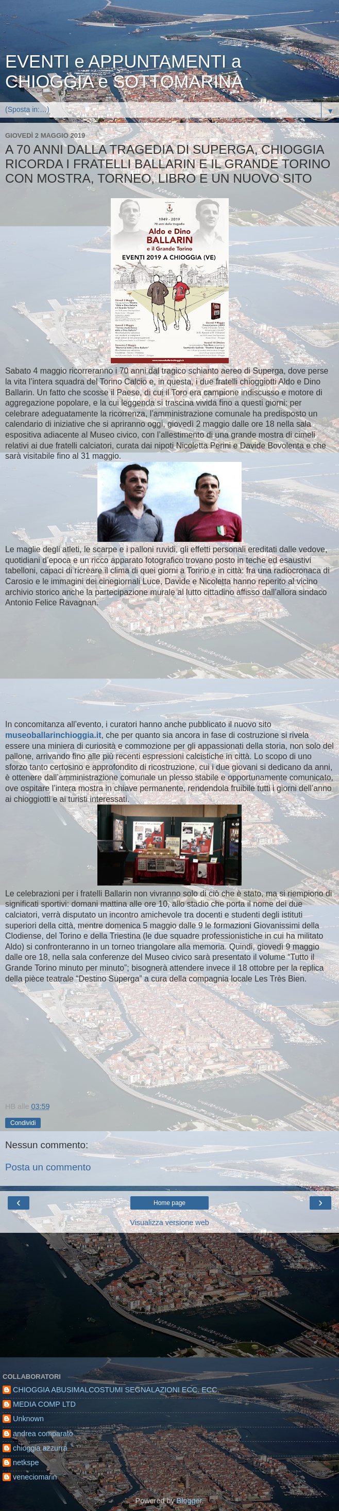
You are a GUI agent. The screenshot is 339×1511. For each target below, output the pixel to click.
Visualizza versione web (169, 1222)
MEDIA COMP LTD (44, 1404)
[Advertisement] (169, 28)
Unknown (28, 1418)
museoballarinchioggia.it (53, 735)
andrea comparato (43, 1433)
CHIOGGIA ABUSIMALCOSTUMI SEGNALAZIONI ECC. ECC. (116, 1390)
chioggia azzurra (40, 1448)
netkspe (26, 1462)
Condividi (23, 1123)
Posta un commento (48, 1167)
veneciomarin (35, 1477)
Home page (169, 1203)
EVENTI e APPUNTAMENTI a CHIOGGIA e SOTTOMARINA (124, 71)
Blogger (189, 1501)
